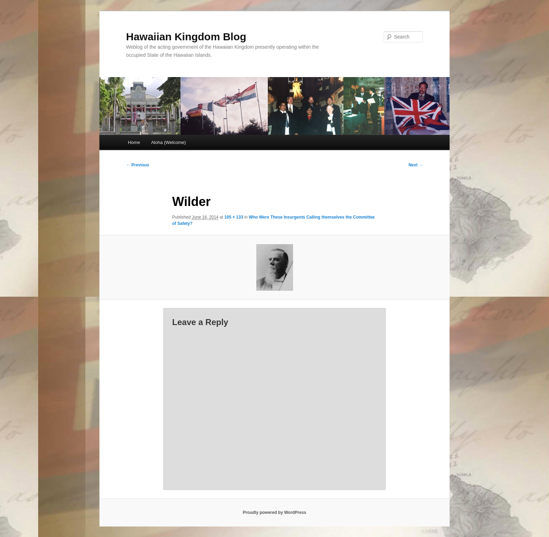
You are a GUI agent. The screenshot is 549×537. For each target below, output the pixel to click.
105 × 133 (233, 217)
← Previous (137, 165)
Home (134, 142)
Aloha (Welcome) (168, 142)
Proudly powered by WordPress (274, 512)
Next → (416, 165)
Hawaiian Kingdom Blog (186, 36)
